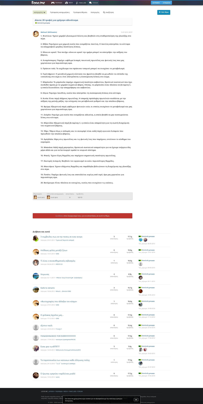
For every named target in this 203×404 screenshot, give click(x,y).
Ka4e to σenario (48, 288)
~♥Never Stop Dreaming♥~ (69, 278)
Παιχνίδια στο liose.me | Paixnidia (38, 2)
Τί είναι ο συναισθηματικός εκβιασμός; (58, 260)
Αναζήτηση (108, 12)
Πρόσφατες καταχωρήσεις (60, 12)
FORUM (80, 391)
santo (58, 377)
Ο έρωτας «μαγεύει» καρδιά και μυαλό (58, 373)
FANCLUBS (72, 391)
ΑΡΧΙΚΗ (51, 391)
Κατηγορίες (95, 12)
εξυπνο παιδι (46, 325)
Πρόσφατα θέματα (80, 12)
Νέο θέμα (164, 12)
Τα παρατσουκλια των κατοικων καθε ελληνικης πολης (65, 360)
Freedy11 (59, 329)
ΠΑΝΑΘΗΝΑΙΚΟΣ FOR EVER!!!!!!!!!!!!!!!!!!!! (58, 336)
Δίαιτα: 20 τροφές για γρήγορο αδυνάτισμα (56, 20)
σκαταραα (65, 339)
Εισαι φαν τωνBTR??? (50, 346)
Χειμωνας (45, 274)
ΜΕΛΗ (66, 391)
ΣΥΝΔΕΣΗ (166, 3)
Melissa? (49, 32)
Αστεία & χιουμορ (42, 23)
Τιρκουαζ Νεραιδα (65, 240)
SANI (57, 254)
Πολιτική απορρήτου (147, 402)
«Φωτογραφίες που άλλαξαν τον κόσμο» (59, 301)
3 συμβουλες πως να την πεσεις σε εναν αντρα (61, 236)
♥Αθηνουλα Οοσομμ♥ (68, 350)
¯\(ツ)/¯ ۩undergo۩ (65, 363)
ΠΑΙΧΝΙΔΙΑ (58, 391)
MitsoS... (63, 291)
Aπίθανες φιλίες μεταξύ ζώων (54, 250)
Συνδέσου (59, 216)
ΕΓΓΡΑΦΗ (156, 3)
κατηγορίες (40, 12)
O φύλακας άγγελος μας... (52, 315)
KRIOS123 (59, 264)
